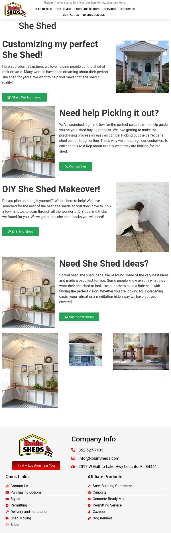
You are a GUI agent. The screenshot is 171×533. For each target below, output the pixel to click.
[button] (7, 375)
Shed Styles (43, 9)
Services (110, 9)
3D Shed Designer (94, 14)
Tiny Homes (63, 9)
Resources (127, 9)
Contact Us (71, 14)
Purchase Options (87, 9)
